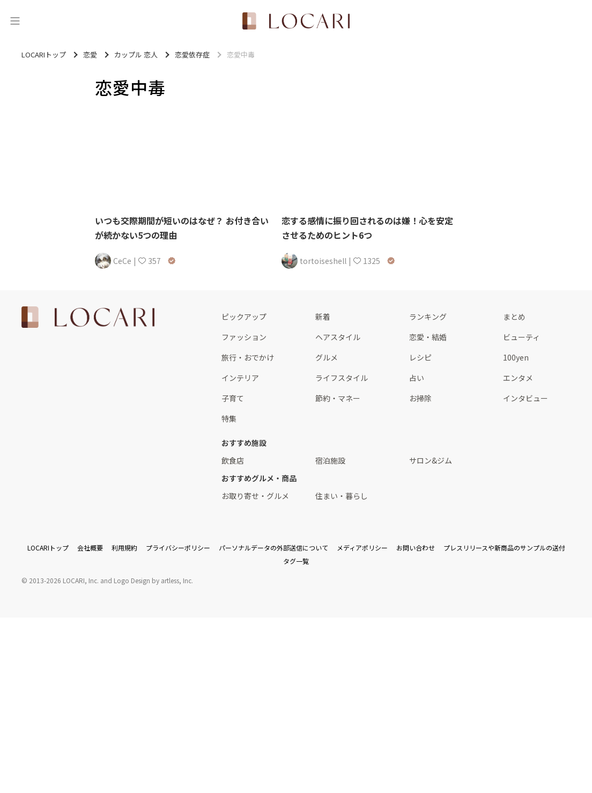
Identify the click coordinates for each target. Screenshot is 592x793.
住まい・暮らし (341, 496)
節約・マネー (337, 398)
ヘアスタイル (337, 337)
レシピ (420, 357)
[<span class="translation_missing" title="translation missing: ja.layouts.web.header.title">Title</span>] (296, 21)
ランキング (428, 316)
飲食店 (232, 460)
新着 (322, 316)
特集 (228, 418)
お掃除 (420, 398)
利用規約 (124, 547)
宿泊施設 (330, 460)
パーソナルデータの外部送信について (273, 547)
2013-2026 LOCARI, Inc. (64, 580)
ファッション (244, 337)
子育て (232, 398)
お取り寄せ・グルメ (255, 496)
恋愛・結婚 (428, 337)
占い (416, 377)
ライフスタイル (341, 377)
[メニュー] (15, 21)
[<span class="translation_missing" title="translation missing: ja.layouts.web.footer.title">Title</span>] (87, 317)
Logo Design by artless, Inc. (153, 580)
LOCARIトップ (48, 547)
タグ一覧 (296, 561)
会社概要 (90, 547)
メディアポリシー (362, 547)
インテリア (240, 377)
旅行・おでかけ (247, 357)
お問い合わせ (415, 547)
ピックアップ (244, 316)
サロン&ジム (430, 460)
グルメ (326, 357)
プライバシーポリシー (178, 547)
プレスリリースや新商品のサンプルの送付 (504, 547)
